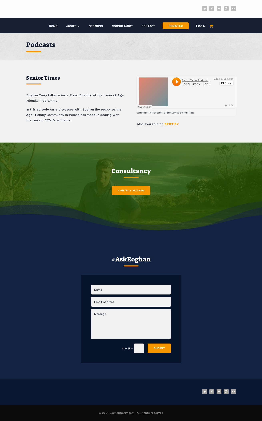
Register (176, 25)
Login (200, 26)
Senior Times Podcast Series (149, 113)
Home (53, 26)
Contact (148, 26)
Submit (159, 348)
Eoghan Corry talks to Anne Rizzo (179, 113)
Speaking (96, 26)
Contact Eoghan (131, 190)
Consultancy (122, 26)
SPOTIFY (171, 124)
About (71, 26)
